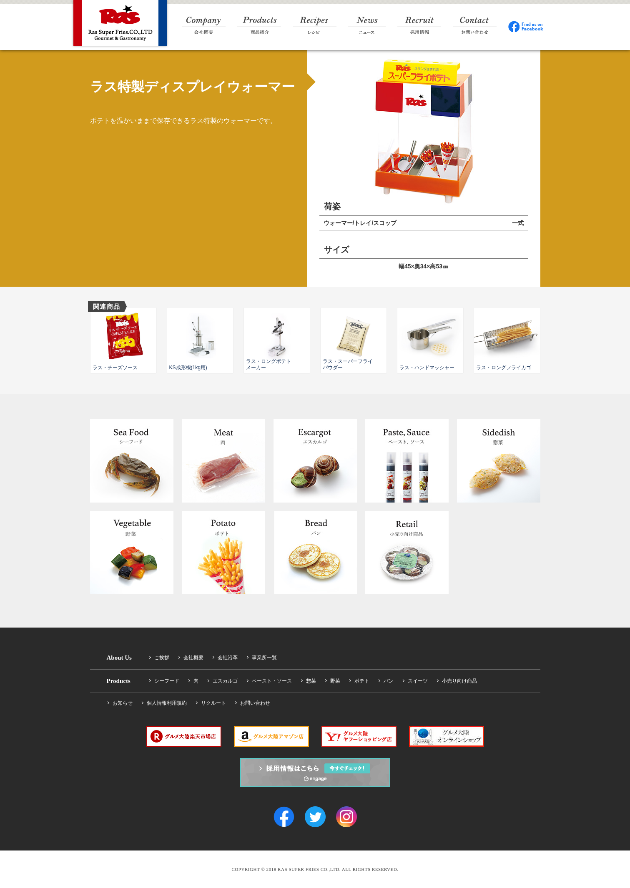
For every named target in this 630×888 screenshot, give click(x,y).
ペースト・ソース (272, 681)
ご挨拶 (161, 657)
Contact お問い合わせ (475, 25)
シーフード (166, 681)
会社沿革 (228, 657)
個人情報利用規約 (167, 703)
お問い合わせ (255, 703)
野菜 (335, 681)
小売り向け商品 (459, 681)
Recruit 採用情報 (419, 25)
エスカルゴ (225, 681)
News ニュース (367, 25)
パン (389, 681)
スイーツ (418, 681)
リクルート (213, 703)
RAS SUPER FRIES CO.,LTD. (120, 23)
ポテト (361, 681)
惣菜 (311, 681)
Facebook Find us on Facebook (526, 25)
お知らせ (123, 703)
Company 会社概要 (204, 25)
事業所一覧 (264, 657)
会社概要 (193, 657)
